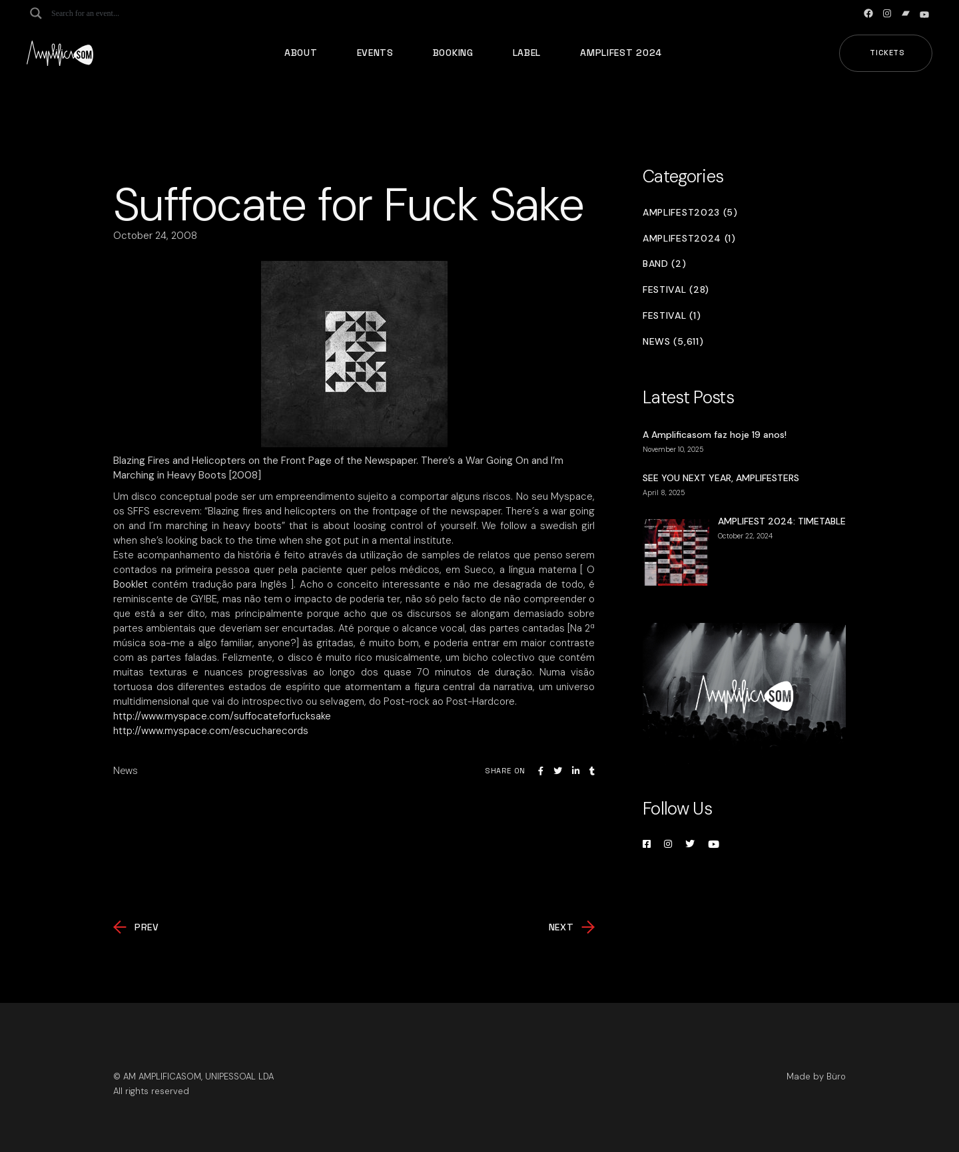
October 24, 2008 (155, 235)
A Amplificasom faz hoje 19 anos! (715, 435)
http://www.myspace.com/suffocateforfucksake (222, 716)
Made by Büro (816, 1076)
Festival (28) (676, 289)
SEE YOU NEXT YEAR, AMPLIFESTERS (721, 478)
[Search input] (104, 13)
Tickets (887, 52)
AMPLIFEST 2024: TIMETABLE (782, 521)
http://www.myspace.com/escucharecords (210, 730)
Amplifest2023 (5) (690, 212)
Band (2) (665, 264)
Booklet (130, 584)
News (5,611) (673, 341)
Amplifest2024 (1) (689, 238)
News (125, 770)
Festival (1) (672, 315)
